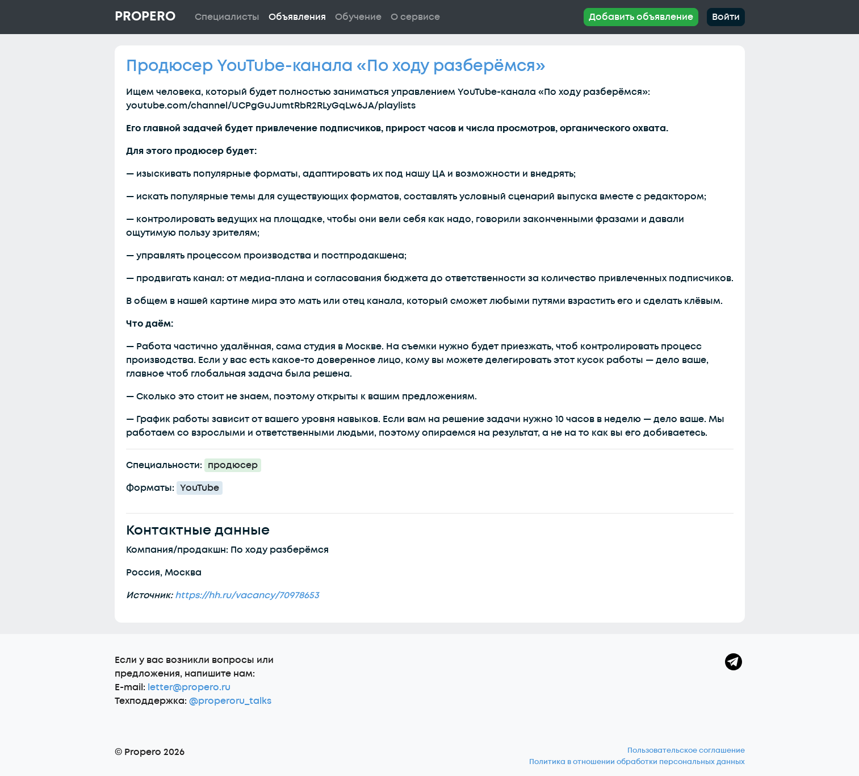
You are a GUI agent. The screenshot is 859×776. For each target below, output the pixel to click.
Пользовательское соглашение (686, 750)
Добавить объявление (641, 17)
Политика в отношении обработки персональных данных (637, 762)
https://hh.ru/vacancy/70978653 (247, 595)
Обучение (358, 17)
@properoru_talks (230, 701)
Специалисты (227, 17)
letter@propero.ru (189, 687)
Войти (726, 17)
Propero (145, 16)
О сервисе (415, 17)
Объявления (297, 17)
